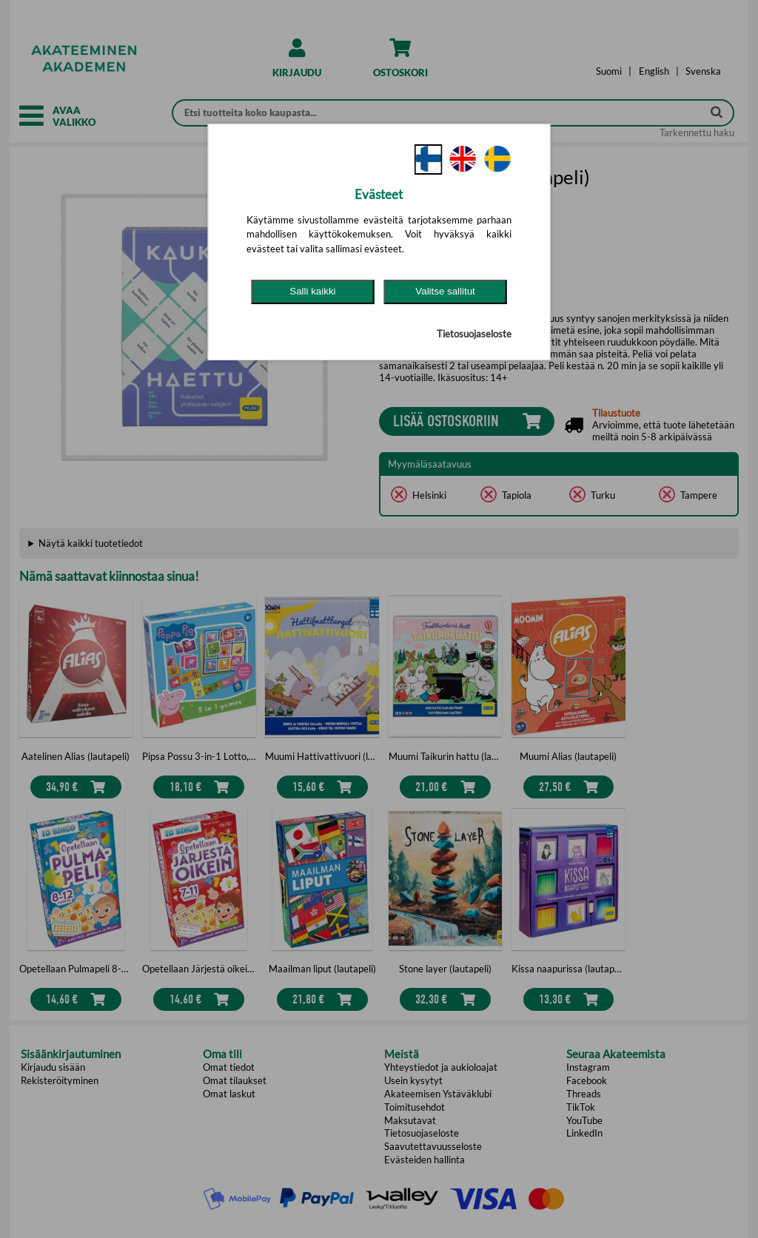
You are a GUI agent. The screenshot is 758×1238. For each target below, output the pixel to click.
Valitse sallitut (445, 291)
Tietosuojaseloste (474, 334)
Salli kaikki (312, 291)
